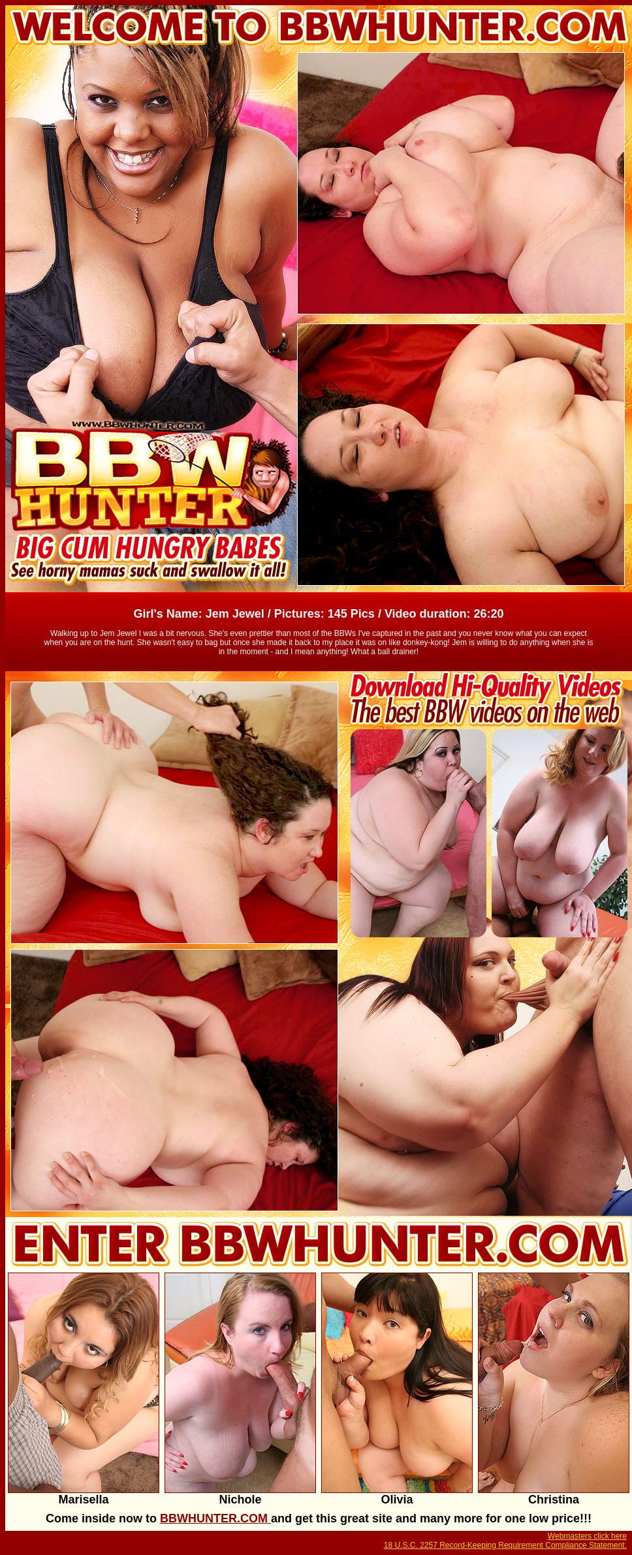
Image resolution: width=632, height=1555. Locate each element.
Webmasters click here (587, 1536)
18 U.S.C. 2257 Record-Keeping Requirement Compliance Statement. (505, 1545)
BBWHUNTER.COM (215, 1518)
